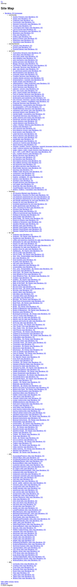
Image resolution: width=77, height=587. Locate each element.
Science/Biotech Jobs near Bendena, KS (27, 526)
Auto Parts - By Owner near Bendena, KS (27, 272)
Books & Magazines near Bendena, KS (27, 308)
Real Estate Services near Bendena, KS (27, 168)
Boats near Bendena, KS (21, 305)
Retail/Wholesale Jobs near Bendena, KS (27, 521)
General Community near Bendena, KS (27, 24)
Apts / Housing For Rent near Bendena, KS (28, 207)
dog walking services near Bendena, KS (27, 162)
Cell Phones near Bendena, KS (24, 330)
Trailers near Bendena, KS (22, 443)
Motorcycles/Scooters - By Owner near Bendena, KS (31, 416)
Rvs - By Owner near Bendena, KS (25, 427)
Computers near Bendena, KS (23, 344)
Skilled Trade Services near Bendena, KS (27, 171)
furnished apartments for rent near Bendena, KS (30, 204)
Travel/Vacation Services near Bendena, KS (28, 188)
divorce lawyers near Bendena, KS (25, 135)
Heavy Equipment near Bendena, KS (26, 373)
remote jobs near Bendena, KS (24, 506)
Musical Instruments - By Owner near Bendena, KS (31, 420)
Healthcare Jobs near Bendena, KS (25, 495)
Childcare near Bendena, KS (23, 20)
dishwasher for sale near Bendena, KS (26, 242)
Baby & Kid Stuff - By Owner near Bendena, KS (30, 283)
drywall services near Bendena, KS (25, 182)
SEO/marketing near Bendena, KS (25, 72)
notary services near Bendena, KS (25, 137)
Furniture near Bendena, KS (23, 360)
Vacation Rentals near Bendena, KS (25, 224)
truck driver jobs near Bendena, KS (25, 555)
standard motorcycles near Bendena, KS (27, 414)
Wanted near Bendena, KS (22, 450)
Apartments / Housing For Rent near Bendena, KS (31, 195)
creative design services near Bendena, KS (28, 78)
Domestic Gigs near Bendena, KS (25, 569)
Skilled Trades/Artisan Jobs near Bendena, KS (29, 530)
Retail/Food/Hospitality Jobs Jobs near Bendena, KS (31, 519)
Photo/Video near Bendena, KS (24, 422)
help (2, 582)
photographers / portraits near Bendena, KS (28, 80)
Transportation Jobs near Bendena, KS (27, 548)
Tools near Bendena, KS (21, 436)
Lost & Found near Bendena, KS (24, 29)
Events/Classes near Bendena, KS (25, 49)
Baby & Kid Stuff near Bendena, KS (25, 281)
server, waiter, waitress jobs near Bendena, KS (29, 483)
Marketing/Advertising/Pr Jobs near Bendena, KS (30, 513)
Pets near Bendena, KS (21, 35)
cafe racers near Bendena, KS (23, 396)
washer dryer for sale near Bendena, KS (27, 249)
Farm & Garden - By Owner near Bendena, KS (29, 353)
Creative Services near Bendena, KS (26, 76)
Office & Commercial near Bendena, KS (27, 213)
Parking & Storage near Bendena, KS (26, 215)
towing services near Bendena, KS (25, 62)
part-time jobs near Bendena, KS (24, 504)
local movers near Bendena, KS (24, 132)
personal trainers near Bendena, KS (25, 112)
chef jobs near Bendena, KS (23, 479)
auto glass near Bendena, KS (23, 54)
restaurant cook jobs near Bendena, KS (27, 474)
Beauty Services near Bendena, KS (25, 63)
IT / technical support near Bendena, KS (27, 71)
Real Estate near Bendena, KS (24, 216)
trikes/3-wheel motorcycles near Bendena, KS (29, 413)
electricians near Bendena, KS (23, 175)
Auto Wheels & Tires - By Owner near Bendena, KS (31, 276)
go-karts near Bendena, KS (22, 261)
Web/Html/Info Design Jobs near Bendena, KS (29, 558)
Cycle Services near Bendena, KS (25, 85)
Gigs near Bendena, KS (21, 573)
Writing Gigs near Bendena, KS (24, 578)
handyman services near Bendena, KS (26, 119)
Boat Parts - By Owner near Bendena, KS (27, 303)
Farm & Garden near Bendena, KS (25, 351)
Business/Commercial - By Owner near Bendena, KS (31, 314)
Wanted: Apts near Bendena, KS (24, 225)
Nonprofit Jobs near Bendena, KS (25, 515)
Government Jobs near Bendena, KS (26, 494)
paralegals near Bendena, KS (23, 139)
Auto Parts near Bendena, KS (23, 270)
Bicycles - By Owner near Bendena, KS (27, 299)
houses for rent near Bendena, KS (25, 202)
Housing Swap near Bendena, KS (25, 211)
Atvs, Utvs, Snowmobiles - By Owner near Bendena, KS (33, 269)
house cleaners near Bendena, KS (25, 121)
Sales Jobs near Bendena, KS (23, 522)
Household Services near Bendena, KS (27, 116)
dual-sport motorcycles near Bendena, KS (28, 404)
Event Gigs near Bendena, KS (23, 571)
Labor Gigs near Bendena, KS (23, 575)
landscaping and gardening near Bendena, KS (29, 98)
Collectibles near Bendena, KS (24, 337)
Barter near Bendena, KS (22, 285)
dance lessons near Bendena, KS (25, 144)
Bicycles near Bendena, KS (22, 290)
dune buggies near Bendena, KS (24, 260)
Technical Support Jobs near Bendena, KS (28, 546)
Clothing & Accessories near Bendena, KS (28, 333)
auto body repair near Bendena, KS (25, 56)
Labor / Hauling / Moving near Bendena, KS (28, 125)
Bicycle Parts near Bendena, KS (24, 287)
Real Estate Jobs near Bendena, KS (25, 517)
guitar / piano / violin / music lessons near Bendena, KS (32, 150)
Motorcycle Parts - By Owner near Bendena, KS (30, 389)
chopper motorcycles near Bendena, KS (27, 398)
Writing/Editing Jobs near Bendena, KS (27, 560)
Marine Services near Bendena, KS (25, 155)
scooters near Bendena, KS (22, 405)
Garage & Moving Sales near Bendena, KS (28, 364)
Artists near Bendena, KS (22, 18)
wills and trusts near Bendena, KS (25, 141)
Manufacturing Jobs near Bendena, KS (26, 512)
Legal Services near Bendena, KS (25, 134)
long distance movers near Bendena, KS (27, 130)
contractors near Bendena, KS (23, 173)
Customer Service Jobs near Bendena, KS (28, 465)
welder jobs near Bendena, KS (23, 540)
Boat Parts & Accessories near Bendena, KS (28, 301)
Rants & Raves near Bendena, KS (25, 38)
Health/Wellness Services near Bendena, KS (29, 108)
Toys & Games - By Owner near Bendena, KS (29, 441)
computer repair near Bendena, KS (25, 74)
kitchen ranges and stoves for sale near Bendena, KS (32, 245)
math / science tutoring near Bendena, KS (28, 148)
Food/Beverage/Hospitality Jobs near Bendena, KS (31, 470)
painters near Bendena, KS (22, 179)
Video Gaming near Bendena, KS (24, 447)
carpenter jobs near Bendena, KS (25, 531)
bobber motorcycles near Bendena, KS (26, 395)
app (6, 583)
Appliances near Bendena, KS (23, 238)
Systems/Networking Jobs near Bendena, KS (29, 544)
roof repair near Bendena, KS (23, 184)
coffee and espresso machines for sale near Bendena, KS (33, 240)
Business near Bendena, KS (23, 312)
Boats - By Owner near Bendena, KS (26, 306)
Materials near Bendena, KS (23, 384)
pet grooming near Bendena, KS (24, 164)
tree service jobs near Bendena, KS (25, 492)
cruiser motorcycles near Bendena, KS (26, 400)
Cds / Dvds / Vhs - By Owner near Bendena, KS (30, 328)
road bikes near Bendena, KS (23, 297)
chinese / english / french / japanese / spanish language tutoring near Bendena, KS (42, 146)
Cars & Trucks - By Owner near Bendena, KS (29, 324)
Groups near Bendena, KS (22, 26)
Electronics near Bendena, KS (23, 348)
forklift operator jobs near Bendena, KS (27, 488)
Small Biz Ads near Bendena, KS (24, 186)
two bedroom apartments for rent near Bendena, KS (31, 198)
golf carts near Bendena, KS (23, 263)
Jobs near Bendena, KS (21, 499)
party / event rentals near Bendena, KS (27, 92)
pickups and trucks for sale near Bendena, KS (29, 321)
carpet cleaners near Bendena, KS (25, 123)
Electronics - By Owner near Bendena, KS (28, 350)
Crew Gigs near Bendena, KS (23, 567)
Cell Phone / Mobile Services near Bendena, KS (30, 65)
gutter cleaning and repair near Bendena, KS (29, 117)
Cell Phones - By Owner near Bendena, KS (28, 332)
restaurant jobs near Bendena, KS (25, 472)
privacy (11, 582)
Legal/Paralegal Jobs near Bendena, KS (27, 510)
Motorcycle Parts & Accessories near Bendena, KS (31, 387)
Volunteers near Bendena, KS (23, 42)
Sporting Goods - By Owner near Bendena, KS (29, 431)
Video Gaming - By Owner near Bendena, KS (29, 449)
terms (17, 582)
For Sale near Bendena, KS (22, 355)
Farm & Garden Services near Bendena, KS (28, 94)
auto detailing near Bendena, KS (24, 58)
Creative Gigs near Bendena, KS (24, 566)
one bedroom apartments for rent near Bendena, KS (31, 197)
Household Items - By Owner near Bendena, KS (30, 378)
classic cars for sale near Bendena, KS (26, 317)
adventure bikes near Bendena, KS (25, 393)
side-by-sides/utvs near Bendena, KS (26, 265)
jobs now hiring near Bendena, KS (25, 503)
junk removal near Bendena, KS (24, 128)
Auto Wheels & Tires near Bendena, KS (27, 274)
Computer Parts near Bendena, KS (25, 341)
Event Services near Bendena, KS (25, 87)
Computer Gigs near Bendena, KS (25, 564)
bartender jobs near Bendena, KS (25, 477)
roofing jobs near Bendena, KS (24, 539)
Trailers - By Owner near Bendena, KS (26, 445)
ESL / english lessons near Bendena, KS (27, 153)
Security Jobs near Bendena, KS (24, 528)
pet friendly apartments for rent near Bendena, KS (30, 200)
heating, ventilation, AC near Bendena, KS (28, 177)
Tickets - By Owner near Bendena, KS (26, 434)
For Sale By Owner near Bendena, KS (26, 357)
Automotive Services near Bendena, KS (27, 53)
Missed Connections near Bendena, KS (27, 31)
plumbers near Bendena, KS (23, 180)
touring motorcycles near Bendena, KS (26, 411)
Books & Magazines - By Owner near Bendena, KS (31, 310)
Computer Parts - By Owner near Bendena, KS (29, 342)
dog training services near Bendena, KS (27, 161)
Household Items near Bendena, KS (25, 377)
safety (6, 582)
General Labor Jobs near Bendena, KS (27, 485)
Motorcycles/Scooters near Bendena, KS (27, 391)
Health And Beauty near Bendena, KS (26, 369)
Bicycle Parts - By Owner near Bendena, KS (28, 288)
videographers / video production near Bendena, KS (31, 83)
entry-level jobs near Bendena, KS (25, 501)
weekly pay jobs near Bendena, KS (25, 508)
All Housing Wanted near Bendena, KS (26, 193)
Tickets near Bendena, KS (22, 432)
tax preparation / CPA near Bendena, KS (27, 107)
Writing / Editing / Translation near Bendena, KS (30, 189)
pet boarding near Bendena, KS (24, 159)
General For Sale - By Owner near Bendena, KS (30, 368)
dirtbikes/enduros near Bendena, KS (26, 402)
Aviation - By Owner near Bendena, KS (27, 279)
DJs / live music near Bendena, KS (25, 90)
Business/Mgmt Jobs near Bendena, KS (27, 463)
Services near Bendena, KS (23, 170)
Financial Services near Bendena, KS (26, 103)
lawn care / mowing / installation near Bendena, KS (31, 101)
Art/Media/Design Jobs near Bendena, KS (28, 461)
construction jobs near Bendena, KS (25, 486)
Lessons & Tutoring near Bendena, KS (26, 143)
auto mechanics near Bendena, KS (25, 60)
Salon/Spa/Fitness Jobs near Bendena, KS (28, 524)
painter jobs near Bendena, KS (24, 537)
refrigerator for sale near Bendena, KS (26, 247)
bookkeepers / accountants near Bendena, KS (29, 105)
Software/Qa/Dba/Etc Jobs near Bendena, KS (29, 542)
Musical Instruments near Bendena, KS (27, 418)
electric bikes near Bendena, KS (24, 292)
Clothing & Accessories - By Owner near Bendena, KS (32, 335)
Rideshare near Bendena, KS (23, 40)
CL (2, 1)
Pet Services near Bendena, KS (24, 157)
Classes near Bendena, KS (22, 45)
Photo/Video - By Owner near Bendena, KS (28, 423)
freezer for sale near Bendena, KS (25, 243)
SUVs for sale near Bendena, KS (24, 323)
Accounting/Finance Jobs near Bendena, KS (28, 456)
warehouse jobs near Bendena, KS (25, 490)
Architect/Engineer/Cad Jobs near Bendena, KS (30, 459)
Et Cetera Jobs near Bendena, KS (25, 468)
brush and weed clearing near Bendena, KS (28, 96)
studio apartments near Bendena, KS (26, 206)
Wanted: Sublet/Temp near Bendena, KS (27, 231)
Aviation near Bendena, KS (22, 278)
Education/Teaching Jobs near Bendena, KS (28, 467)
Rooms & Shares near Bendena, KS (25, 220)
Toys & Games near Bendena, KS (25, 440)
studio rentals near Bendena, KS (24, 81)
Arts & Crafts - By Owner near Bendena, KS (28, 254)
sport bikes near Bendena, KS (23, 407)
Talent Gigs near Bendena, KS (23, 576)
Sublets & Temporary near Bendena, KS (27, 222)
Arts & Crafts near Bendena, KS (24, 252)
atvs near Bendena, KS (21, 258)
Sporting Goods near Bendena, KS (25, 429)
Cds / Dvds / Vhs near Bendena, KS (25, 326)
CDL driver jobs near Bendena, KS (25, 549)
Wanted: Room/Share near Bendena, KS (27, 229)
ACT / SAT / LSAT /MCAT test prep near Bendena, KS (32, 152)
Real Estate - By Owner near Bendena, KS (28, 218)
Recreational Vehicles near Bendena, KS (27, 425)
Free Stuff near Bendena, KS (23, 359)
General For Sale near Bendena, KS (26, 366)
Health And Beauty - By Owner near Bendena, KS (30, 371)
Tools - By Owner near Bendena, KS (26, 438)
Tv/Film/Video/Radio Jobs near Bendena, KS (29, 557)
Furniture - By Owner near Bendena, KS (27, 362)
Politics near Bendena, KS (22, 36)
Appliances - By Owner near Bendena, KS (28, 251)
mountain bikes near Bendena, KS (25, 296)
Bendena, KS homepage (13, 13)
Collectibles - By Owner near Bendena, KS (28, 339)
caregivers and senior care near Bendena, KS (29, 110)
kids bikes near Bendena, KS (23, 294)
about (3, 583)
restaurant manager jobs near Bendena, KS (28, 476)
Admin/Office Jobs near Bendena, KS (26, 458)
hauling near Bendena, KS (22, 126)
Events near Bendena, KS (22, 47)
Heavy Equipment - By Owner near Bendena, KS (30, 375)
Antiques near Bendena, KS (23, 234)
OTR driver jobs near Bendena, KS (25, 553)
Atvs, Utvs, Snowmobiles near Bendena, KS (28, 256)
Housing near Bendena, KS (22, 209)
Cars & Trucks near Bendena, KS (24, 315)
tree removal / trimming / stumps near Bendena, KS (31, 99)
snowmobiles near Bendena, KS (24, 267)
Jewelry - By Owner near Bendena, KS (26, 382)
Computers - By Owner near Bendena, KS (28, 346)
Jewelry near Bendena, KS (22, 380)
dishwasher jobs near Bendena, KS (25, 481)
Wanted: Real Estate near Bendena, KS (27, 227)
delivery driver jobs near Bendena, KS (26, 551)
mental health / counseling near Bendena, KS (29, 114)
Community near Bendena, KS (23, 22)
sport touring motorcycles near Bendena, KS (28, 409)
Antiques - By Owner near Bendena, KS (27, 236)
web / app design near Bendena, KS (25, 69)
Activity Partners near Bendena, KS (25, 17)
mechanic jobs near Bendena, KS (25, 535)
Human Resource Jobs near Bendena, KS (28, 497)
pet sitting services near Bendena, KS (26, 166)
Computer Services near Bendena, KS (26, 67)
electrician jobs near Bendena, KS (25, 533)
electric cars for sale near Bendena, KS (27, 319)
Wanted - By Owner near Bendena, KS (26, 452)
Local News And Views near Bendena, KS (28, 27)
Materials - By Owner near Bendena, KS (27, 386)
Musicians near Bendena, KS (23, 33)
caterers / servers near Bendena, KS (26, 89)
